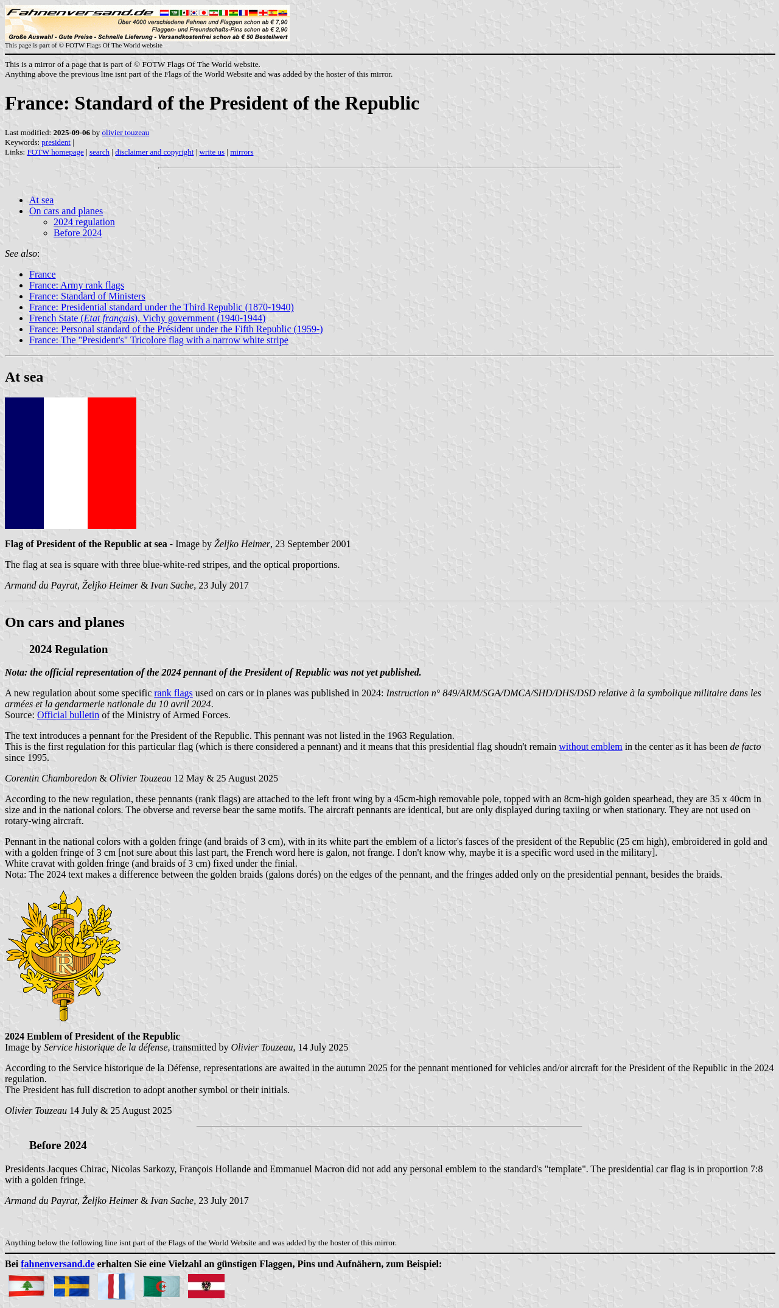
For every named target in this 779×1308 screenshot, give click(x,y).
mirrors (241, 151)
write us (212, 151)
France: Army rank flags (76, 285)
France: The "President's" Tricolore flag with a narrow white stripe (158, 340)
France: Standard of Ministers (87, 296)
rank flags (173, 693)
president (56, 142)
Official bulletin (68, 715)
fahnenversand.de (57, 1264)
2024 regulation (84, 222)
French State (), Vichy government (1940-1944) (147, 318)
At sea (41, 200)
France (42, 274)
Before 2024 (78, 233)
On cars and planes (66, 211)
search (99, 151)
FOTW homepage (55, 151)
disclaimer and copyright (154, 151)
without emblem (590, 746)
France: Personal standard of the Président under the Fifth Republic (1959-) (176, 329)
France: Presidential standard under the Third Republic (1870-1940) (161, 307)
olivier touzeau (126, 132)
